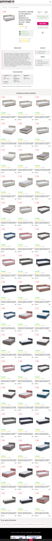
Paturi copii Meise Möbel (14, 7)
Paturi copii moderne (40, 524)
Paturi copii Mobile (29, 524)
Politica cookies (37, 532)
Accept (31, 540)
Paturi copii (4, 7)
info (15, 119)
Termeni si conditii (15, 532)
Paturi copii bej (5, 524)
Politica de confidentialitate (26, 532)
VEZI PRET (42, 23)
